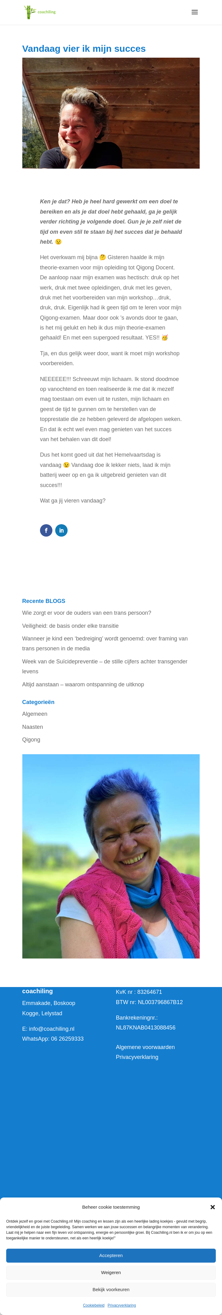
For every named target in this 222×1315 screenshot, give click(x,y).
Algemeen (34, 714)
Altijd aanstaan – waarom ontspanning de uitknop (83, 684)
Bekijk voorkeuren (110, 1289)
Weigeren (111, 1272)
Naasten (32, 727)
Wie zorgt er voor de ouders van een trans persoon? (86, 613)
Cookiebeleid (93, 1305)
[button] (213, 1207)
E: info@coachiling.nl (48, 1029)
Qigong (31, 740)
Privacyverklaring (122, 1305)
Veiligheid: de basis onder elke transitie (70, 626)
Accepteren (111, 1255)
